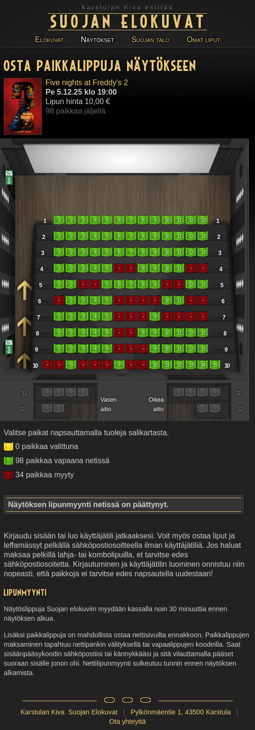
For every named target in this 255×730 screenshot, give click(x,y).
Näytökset (97, 39)
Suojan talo (150, 39)
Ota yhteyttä (127, 721)
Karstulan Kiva (42, 712)
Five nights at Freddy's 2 (87, 83)
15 (215, 365)
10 (167, 220)
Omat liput (203, 39)
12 (191, 220)
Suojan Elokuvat (129, 21)
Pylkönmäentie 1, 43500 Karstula (181, 712)
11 (179, 220)
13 (203, 220)
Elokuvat (49, 39)
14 (203, 365)
